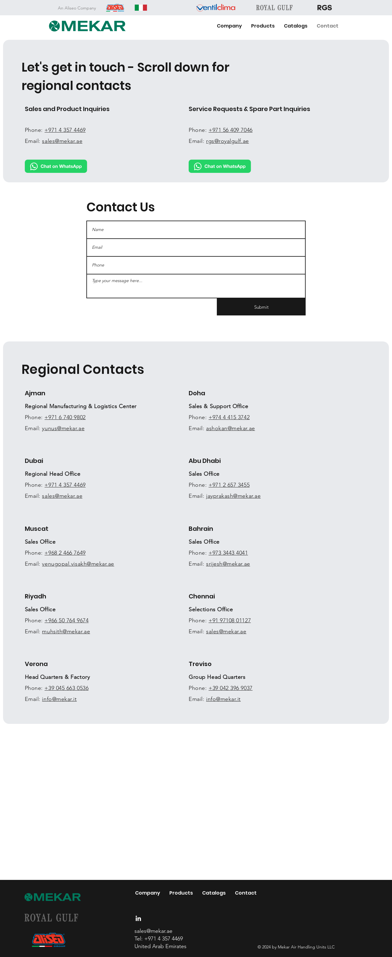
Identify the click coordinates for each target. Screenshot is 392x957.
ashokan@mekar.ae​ (230, 428)
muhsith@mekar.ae (66, 631)
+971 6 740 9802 (64, 417)
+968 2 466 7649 (64, 552)
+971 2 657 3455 (229, 485)
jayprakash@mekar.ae (233, 496)
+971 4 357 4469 (64, 485)
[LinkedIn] (138, 918)
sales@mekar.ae (62, 496)
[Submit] (261, 306)
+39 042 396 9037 (231, 688)
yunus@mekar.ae (63, 428)
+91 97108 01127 (230, 620)
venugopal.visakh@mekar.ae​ (78, 563)
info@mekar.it (59, 699)
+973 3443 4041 (228, 552)
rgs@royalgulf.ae (227, 141)
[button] (263, 26)
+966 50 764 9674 (66, 620)
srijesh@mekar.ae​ (228, 563)
